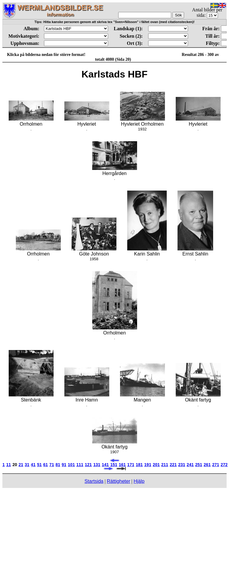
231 (181, 464)
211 (164, 464)
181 (139, 464)
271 (215, 464)
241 (190, 464)
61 (45, 464)
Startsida (93, 481)
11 (8, 464)
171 (130, 464)
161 (122, 464)
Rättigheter (118, 481)
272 (224, 464)
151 (113, 464)
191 (147, 464)
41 (33, 464)
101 (71, 464)
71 (51, 464)
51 (39, 464)
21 (21, 464)
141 (105, 464)
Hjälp (139, 481)
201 (156, 464)
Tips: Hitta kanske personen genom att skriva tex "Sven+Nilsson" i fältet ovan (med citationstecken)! (114, 22)
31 (27, 464)
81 (57, 464)
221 (173, 464)
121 (88, 464)
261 (207, 464)
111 (79, 464)
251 (198, 464)
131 (96, 464)
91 (64, 464)
